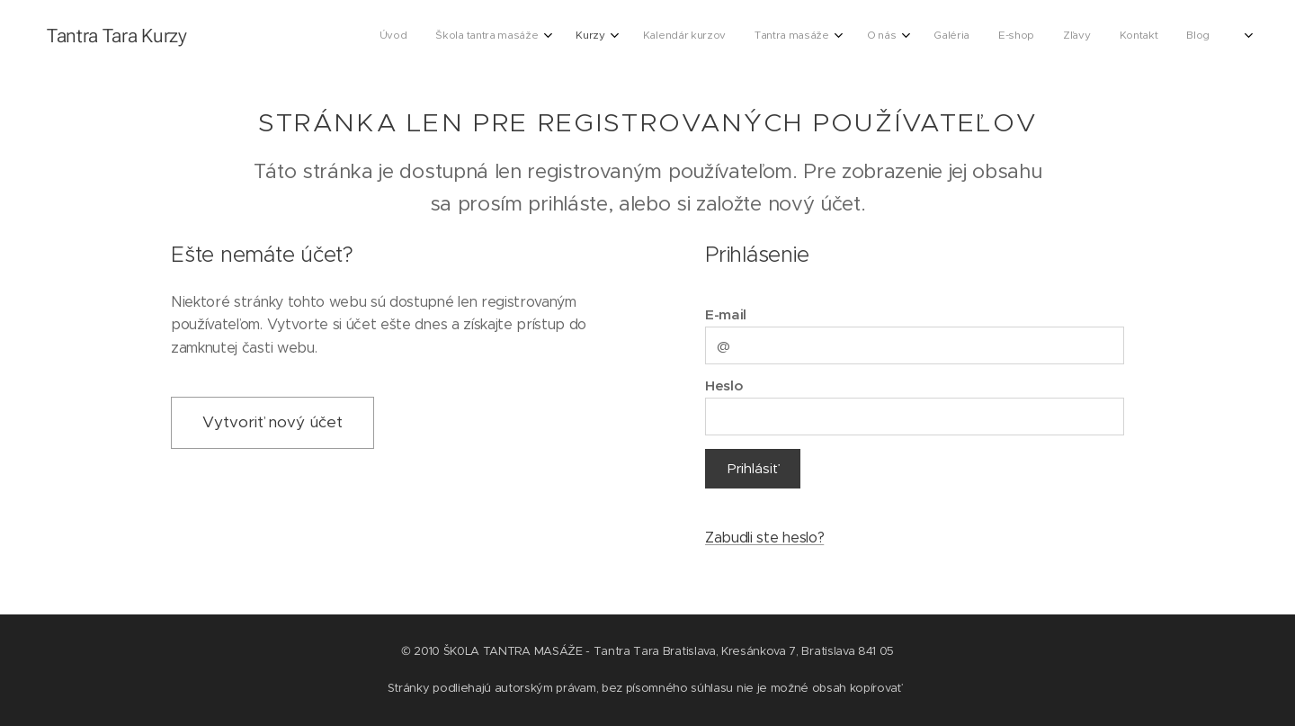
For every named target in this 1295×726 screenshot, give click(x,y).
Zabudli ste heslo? (764, 537)
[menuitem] (451, 36)
